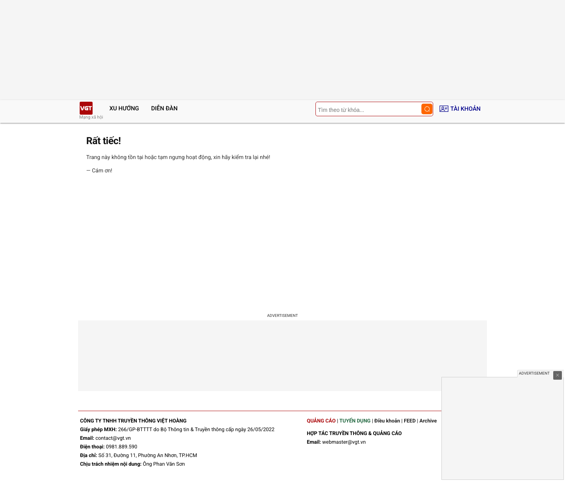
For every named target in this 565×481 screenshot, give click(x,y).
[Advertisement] (282, 245)
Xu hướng (124, 108)
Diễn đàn (164, 108)
